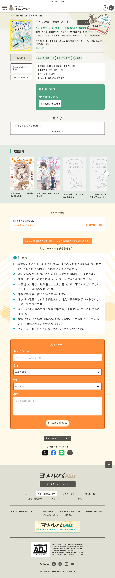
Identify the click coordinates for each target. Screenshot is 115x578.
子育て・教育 (69, 494)
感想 (16, 394)
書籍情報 (19, 16)
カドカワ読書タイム (40, 16)
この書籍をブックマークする (58, 438)
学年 (16, 365)
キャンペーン (57, 498)
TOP (12, 16)
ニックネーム (21, 351)
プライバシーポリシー (51, 515)
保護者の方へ (48, 511)
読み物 (27, 16)
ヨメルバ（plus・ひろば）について (24, 511)
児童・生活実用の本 (46, 494)
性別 (16, 380)
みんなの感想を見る (20, 68)
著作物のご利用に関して (95, 511)
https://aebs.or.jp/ (75, 554)
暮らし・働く (91, 494)
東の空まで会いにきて (79, 31)
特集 (80, 498)
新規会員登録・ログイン (57, 484)
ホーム (24, 494)
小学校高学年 (66, 58)
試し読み (21, 57)
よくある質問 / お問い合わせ (69, 511)
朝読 (78, 58)
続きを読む (41, 47)
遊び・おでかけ (35, 498)
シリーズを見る (20, 77)
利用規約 (68, 515)
